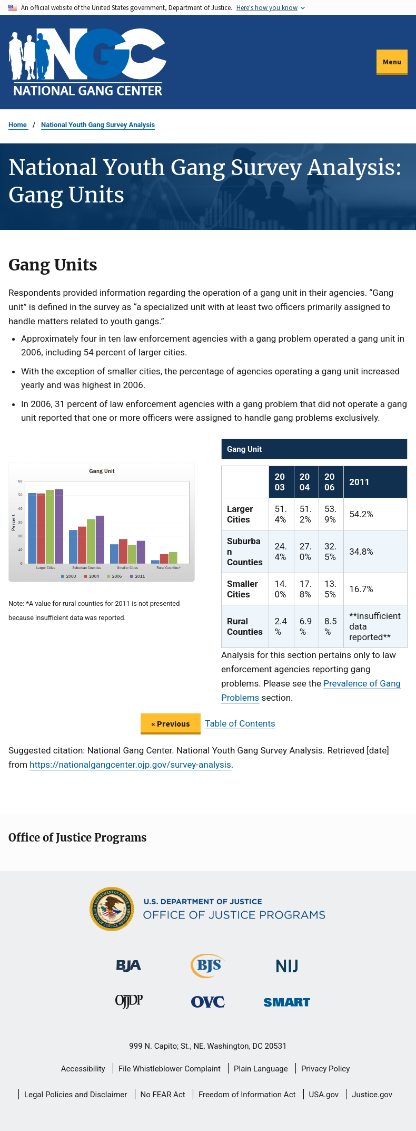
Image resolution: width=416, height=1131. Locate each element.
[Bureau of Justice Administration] (128, 960)
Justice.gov (372, 1094)
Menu (392, 61)
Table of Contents (240, 723)
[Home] (87, 61)
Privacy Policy (325, 1069)
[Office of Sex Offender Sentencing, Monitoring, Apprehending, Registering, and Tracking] (287, 999)
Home (18, 125)
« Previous (170, 723)
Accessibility (83, 1069)
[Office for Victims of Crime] (208, 1001)
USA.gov (324, 1094)
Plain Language (261, 1069)
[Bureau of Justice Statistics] (208, 973)
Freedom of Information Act (247, 1094)
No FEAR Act (163, 1094)
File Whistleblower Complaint (169, 1069)
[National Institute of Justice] (287, 961)
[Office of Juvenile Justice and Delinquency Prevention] (129, 1004)
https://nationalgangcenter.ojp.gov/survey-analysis (130, 764)
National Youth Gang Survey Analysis (98, 125)
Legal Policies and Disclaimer (75, 1094)
